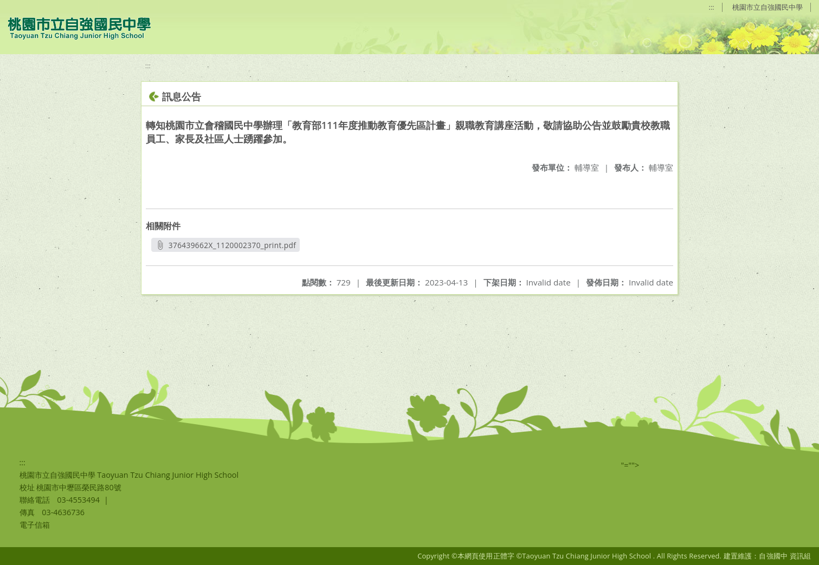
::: (711, 7)
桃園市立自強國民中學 (767, 7)
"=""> (630, 465)
